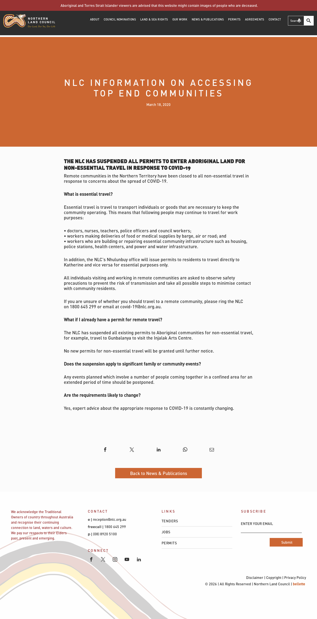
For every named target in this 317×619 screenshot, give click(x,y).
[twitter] (103, 560)
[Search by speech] (299, 20)
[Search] (309, 21)
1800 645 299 (115, 527)
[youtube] (126, 560)
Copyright (273, 577)
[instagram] (115, 560)
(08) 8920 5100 (105, 534)
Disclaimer (254, 577)
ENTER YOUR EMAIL (257, 523)
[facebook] (91, 560)
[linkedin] (138, 560)
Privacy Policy (295, 577)
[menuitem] (95, 21)
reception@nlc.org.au (109, 519)
